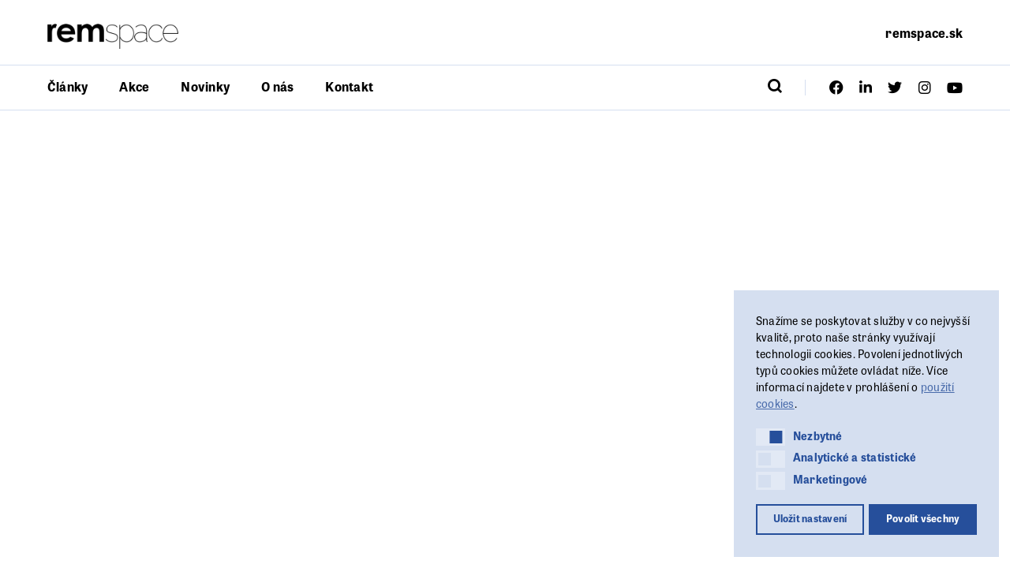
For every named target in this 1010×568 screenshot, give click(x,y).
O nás (277, 86)
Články (67, 86)
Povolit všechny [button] (923, 518)
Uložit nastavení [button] (810, 518)
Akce (134, 86)
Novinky (205, 86)
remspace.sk (924, 33)
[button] (770, 437)
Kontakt (349, 86)
